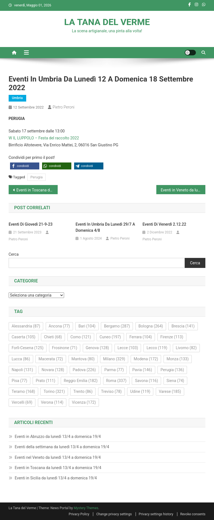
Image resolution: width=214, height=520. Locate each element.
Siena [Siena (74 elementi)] (175, 380)
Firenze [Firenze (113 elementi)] (171, 337)
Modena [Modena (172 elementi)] (146, 359)
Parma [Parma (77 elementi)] (114, 370)
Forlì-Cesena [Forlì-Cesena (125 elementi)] (27, 348)
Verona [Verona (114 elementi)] (52, 402)
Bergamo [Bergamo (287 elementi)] (117, 326)
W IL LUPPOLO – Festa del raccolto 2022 (44, 138)
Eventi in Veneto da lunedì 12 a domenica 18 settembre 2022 (183, 190)
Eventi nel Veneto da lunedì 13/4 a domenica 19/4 (58, 457)
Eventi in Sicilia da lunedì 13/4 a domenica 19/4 (56, 478)
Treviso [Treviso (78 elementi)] (111, 391)
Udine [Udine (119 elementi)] (140, 391)
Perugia (36, 177)
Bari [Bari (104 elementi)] (86, 326)
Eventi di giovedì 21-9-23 (30, 224)
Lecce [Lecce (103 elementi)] (128, 348)
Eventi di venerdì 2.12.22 (164, 224)
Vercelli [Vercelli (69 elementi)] (22, 402)
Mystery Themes (86, 508)
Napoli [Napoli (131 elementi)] (22, 370)
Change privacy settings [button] (114, 514)
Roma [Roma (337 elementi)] (116, 380)
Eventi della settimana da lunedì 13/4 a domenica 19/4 (62, 447)
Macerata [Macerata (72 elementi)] (50, 359)
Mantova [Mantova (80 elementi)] (83, 359)
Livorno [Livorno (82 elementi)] (186, 348)
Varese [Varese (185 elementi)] (170, 391)
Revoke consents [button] (193, 514)
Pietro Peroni (63, 107)
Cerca (14, 254)
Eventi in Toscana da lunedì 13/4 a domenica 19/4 (58, 467)
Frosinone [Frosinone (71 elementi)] (64, 348)
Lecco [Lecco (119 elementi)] (157, 348)
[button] (24, 165)
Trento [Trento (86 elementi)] (83, 391)
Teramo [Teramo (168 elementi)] (23, 391)
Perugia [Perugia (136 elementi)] (172, 370)
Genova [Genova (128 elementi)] (97, 348)
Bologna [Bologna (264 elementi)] (150, 326)
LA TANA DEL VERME (107, 22)
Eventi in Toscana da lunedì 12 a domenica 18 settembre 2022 (37, 190)
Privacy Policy (79, 514)
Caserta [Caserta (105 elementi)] (23, 337)
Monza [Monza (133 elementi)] (178, 359)
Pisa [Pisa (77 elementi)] (19, 380)
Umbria (17, 98)
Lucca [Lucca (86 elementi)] (21, 359)
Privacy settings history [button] (156, 514)
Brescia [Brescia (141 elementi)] (182, 326)
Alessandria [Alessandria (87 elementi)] (26, 326)
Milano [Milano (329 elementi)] (114, 359)
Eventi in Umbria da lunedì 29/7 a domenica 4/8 (105, 227)
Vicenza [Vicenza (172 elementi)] (84, 402)
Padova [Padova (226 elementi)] (84, 370)
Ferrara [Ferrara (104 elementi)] (140, 337)
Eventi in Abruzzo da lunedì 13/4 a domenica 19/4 (58, 436)
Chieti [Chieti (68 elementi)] (53, 337)
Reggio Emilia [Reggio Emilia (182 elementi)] (81, 380)
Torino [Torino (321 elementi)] (54, 391)
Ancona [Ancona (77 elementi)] (59, 326)
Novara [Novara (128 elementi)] (53, 370)
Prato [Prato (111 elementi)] (45, 380)
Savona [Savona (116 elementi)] (146, 380)
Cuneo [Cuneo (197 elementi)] (110, 337)
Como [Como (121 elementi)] (80, 337)
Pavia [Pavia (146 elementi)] (142, 370)
